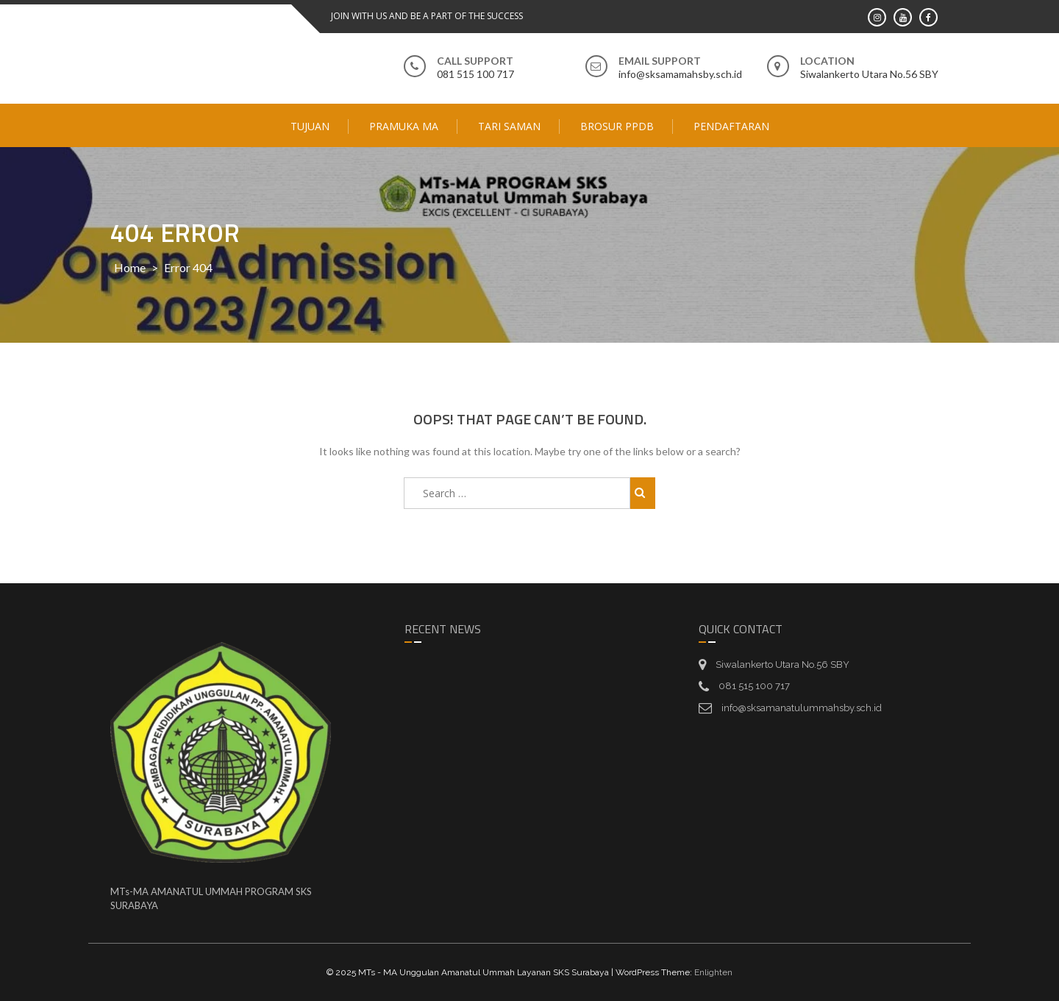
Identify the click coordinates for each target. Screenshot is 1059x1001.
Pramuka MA (403, 126)
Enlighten (713, 972)
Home (130, 267)
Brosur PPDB (617, 126)
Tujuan (309, 126)
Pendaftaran (731, 126)
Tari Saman (509, 126)
